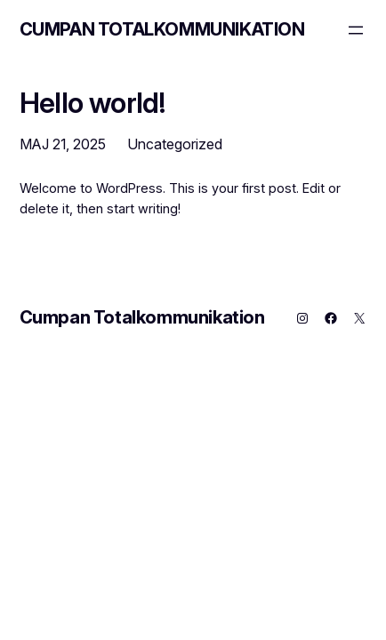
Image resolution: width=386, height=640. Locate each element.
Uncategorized (174, 144)
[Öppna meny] (355, 30)
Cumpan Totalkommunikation (162, 29)
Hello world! (92, 103)
